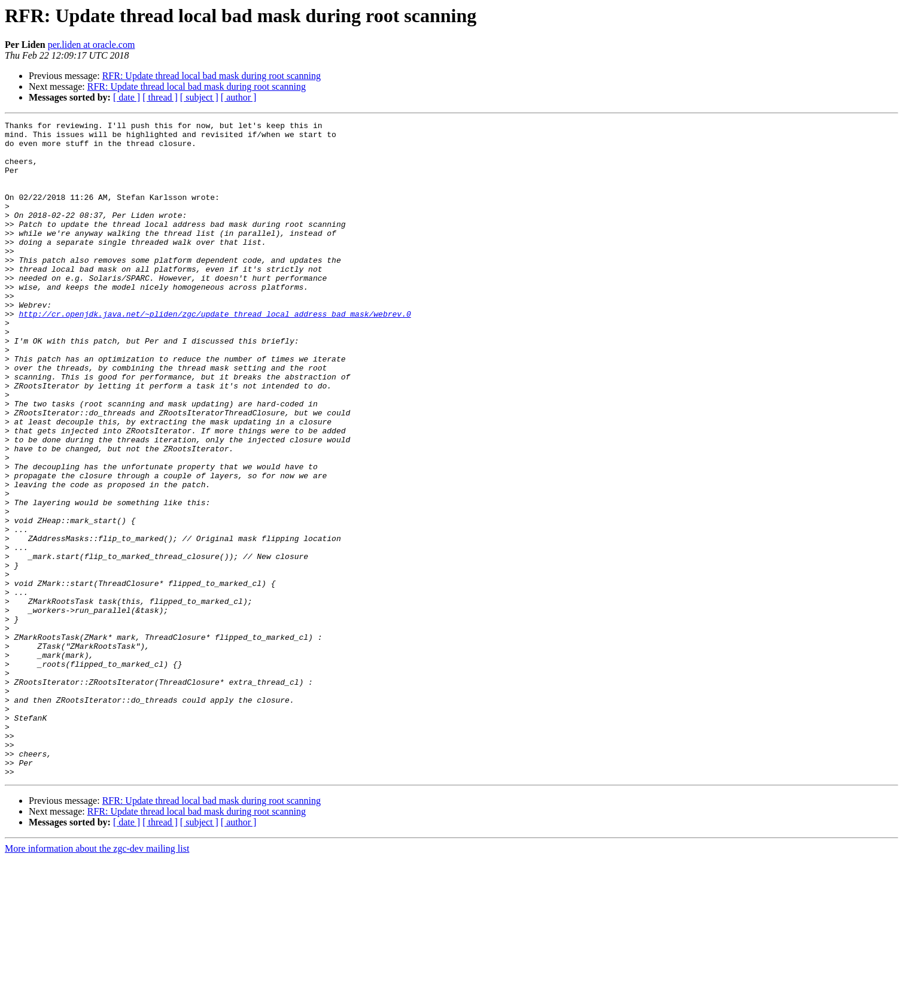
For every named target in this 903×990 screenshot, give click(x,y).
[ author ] (239, 97)
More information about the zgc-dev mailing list (97, 979)
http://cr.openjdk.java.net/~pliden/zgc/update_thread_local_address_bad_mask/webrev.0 (215, 353)
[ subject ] (199, 97)
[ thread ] (160, 97)
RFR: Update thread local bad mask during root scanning (211, 76)
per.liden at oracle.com (91, 45)
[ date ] (126, 97)
